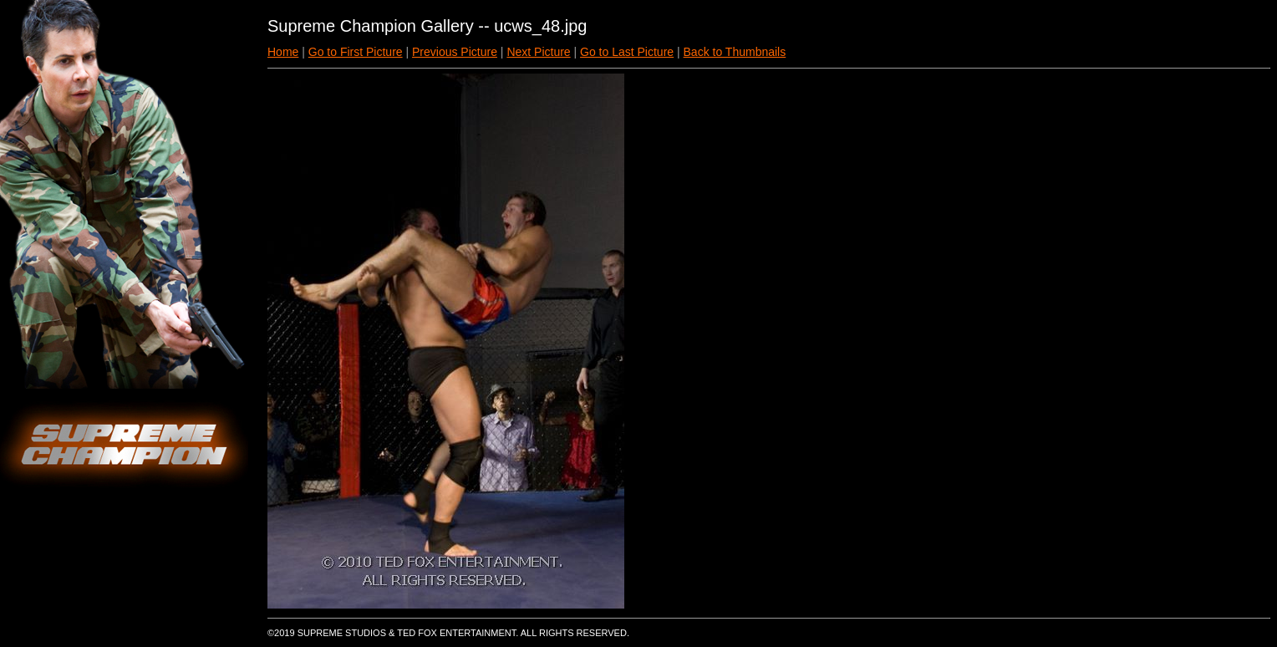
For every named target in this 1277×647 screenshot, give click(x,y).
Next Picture (538, 52)
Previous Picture (454, 52)
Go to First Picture (355, 52)
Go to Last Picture (627, 52)
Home (282, 52)
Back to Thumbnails (735, 52)
